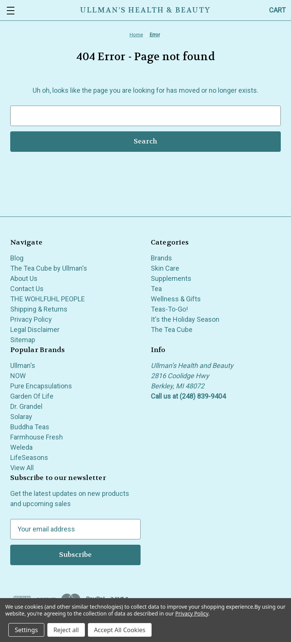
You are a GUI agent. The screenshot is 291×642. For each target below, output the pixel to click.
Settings (26, 630)
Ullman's (22, 365)
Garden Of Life (31, 396)
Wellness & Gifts (176, 299)
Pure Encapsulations (41, 386)
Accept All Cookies (120, 630)
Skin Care (165, 268)
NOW (18, 376)
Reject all (66, 630)
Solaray (21, 417)
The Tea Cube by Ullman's (48, 268)
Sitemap (22, 340)
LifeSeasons (29, 457)
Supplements (171, 278)
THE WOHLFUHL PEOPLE (47, 299)
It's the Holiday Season (185, 319)
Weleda (21, 447)
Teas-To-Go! (169, 309)
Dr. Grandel (26, 406)
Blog (16, 258)
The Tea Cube (171, 329)
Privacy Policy (31, 319)
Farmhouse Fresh (36, 437)
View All (22, 468)
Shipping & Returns (38, 309)
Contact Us (27, 289)
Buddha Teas (29, 427)
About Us (24, 278)
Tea (156, 289)
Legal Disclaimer (34, 329)
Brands (161, 258)
